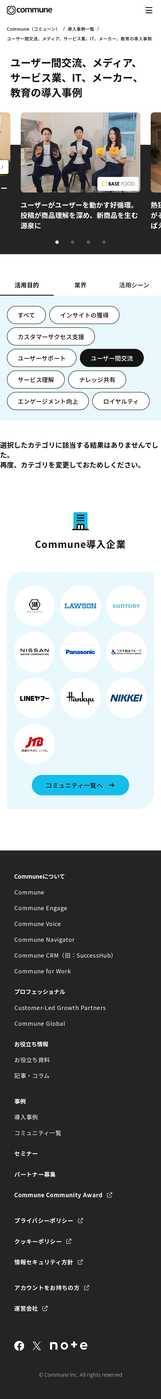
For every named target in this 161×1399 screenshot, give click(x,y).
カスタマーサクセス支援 (51, 336)
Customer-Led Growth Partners (60, 1007)
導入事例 (26, 1117)
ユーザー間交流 (112, 358)
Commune (29, 892)
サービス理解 (36, 379)
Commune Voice (37, 923)
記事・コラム (32, 1075)
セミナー (26, 1153)
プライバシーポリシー (44, 1220)
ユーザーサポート (42, 358)
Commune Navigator (44, 939)
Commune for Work (42, 971)
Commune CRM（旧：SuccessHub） (65, 955)
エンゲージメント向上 (48, 401)
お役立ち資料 (32, 1059)
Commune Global (39, 1023)
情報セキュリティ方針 (43, 1262)
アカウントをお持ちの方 (47, 1287)
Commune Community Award (58, 1194)
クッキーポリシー (38, 1241)
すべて (26, 315)
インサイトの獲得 (84, 315)
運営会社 (26, 1308)
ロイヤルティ (121, 401)
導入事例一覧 (81, 29)
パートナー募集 (35, 1174)
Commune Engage (40, 907)
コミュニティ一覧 (37, 1132)
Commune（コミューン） (33, 29)
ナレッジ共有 (97, 379)
